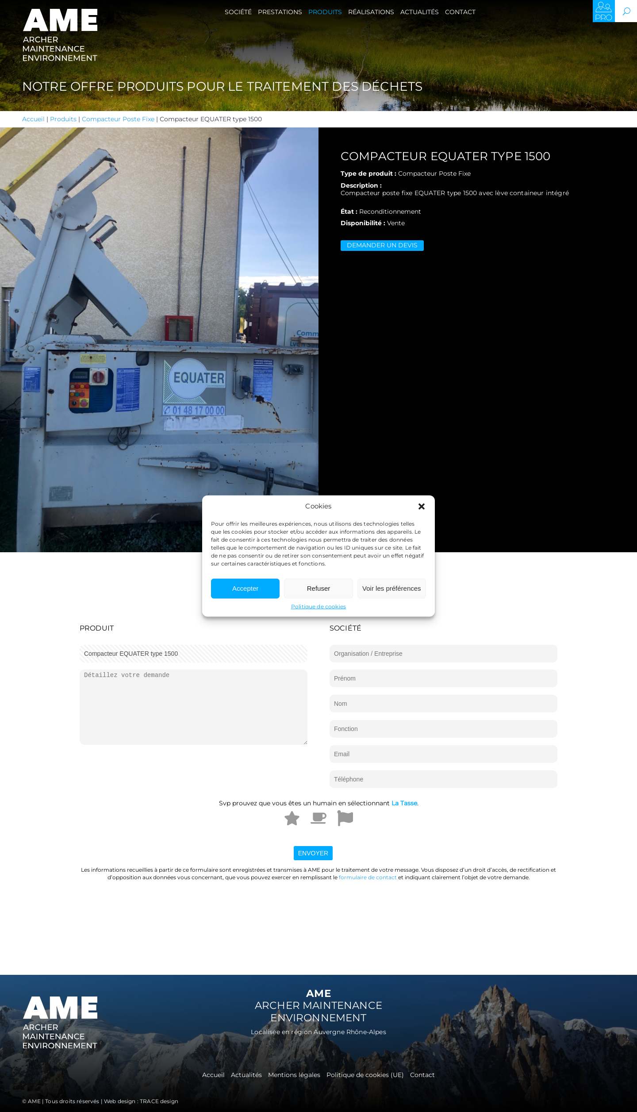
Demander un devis (382, 245)
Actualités (419, 12)
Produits (325, 12)
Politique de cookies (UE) (365, 1075)
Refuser (318, 588)
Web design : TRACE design (141, 1101)
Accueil (33, 119)
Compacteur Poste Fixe (118, 119)
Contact (460, 12)
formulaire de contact (368, 877)
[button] (421, 506)
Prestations (280, 12)
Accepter (245, 588)
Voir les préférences (391, 588)
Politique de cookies (318, 606)
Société (238, 12)
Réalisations (371, 12)
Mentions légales (294, 1075)
